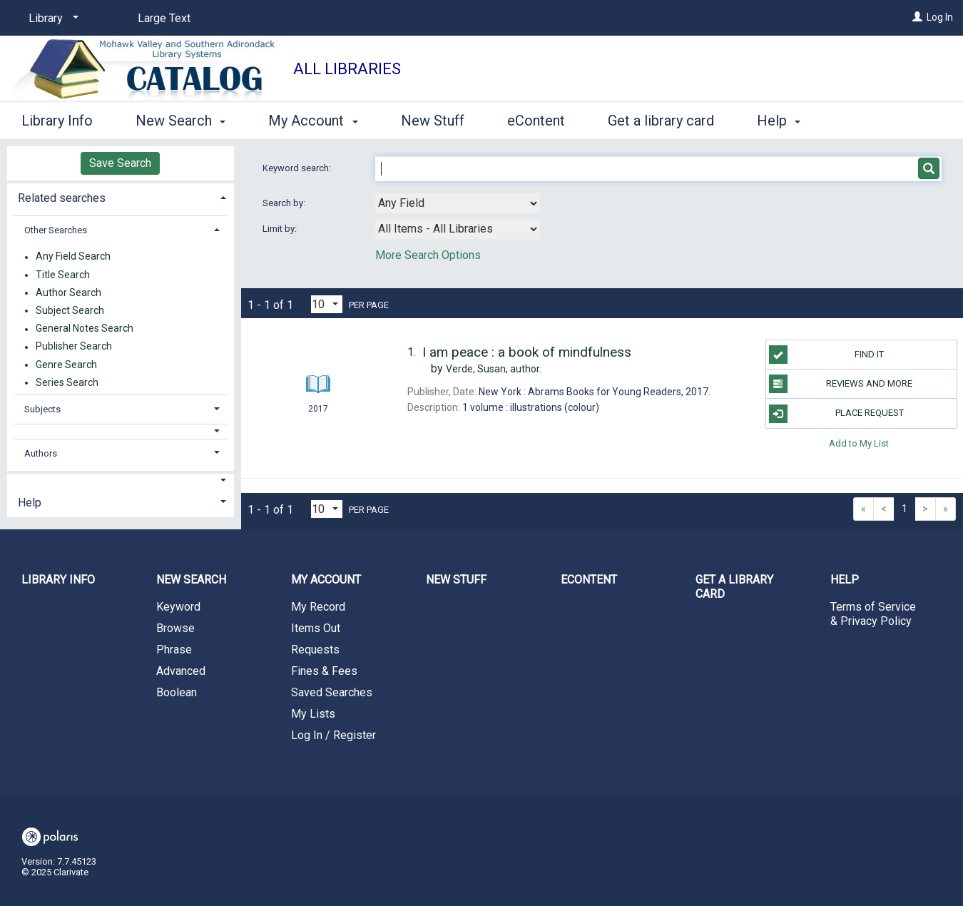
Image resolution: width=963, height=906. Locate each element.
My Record (318, 607)
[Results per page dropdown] (326, 304)
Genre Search (66, 364)
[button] (121, 431)
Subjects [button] (42, 409)
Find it (827, 354)
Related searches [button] (62, 198)
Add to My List (859, 443)
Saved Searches (331, 692)
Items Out (315, 628)
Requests (315, 649)
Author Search (68, 292)
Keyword (178, 607)
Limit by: (281, 228)
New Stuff (432, 120)
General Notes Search (84, 329)
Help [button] (778, 120)
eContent (536, 120)
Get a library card (661, 120)
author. (493, 369)
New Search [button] (180, 120)
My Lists (313, 714)
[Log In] (917, 17)
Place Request (836, 413)
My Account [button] (312, 120)
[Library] (51, 18)
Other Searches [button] (55, 230)
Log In (940, 17)
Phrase (174, 649)
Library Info (57, 120)
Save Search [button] (120, 163)
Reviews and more (841, 384)
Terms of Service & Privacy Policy (873, 614)
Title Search (63, 274)
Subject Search (70, 310)
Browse (175, 628)
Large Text (164, 18)
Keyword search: (298, 168)
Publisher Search (74, 346)
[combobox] (457, 203)
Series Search (67, 382)
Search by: (285, 203)
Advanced (180, 671)
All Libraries (347, 69)
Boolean (176, 692)
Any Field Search (73, 257)
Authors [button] (40, 453)
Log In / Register (333, 735)
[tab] (120, 196)
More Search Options (428, 255)
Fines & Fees (324, 671)
